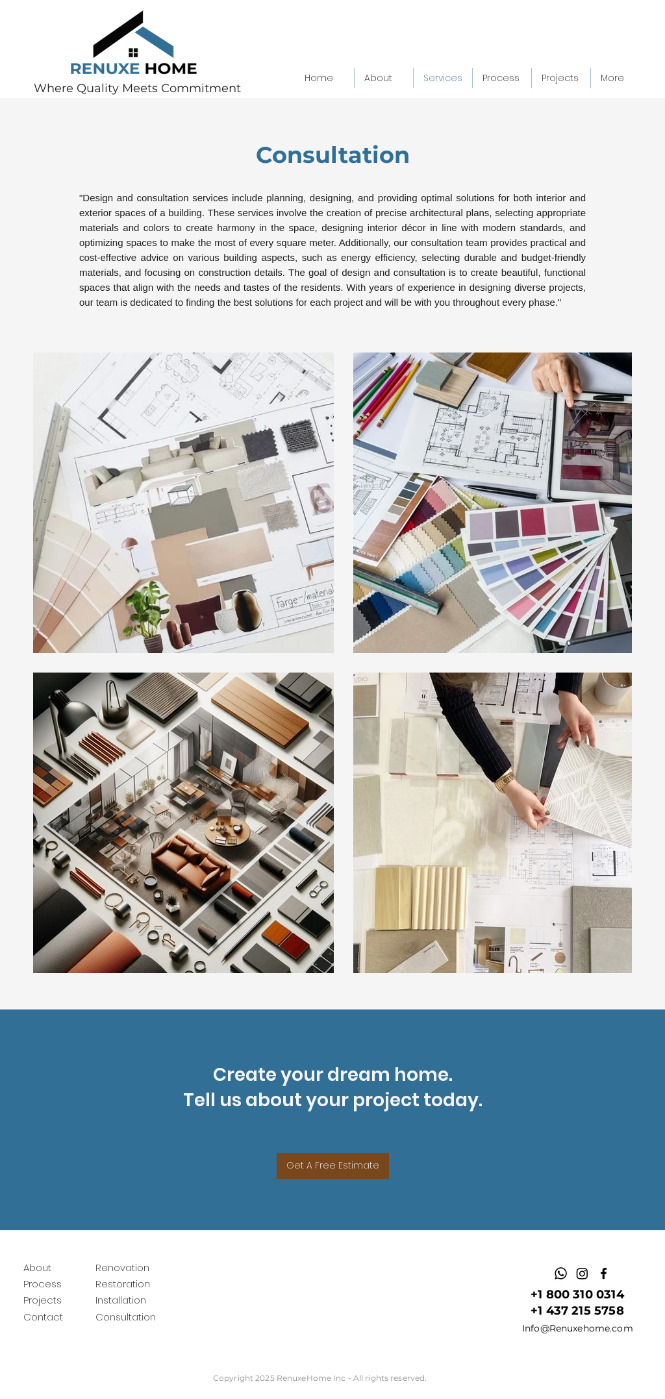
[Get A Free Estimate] (333, 1166)
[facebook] (603, 1273)
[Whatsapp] (560, 1273)
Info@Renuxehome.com (577, 1328)
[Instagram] (582, 1273)
